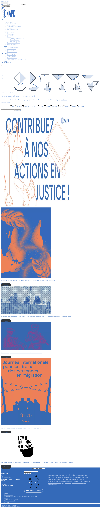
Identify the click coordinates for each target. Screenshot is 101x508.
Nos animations (11, 49)
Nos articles (10, 32)
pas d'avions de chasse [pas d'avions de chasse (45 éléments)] (54, 483)
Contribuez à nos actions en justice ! (17, 59)
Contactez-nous (7, 62)
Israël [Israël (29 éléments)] (62, 481)
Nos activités (10, 50)
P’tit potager (10, 34)
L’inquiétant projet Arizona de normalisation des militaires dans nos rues (21, 353)
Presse (9, 37)
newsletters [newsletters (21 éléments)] (70, 481)
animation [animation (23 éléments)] (50, 475)
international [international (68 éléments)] (81, 479)
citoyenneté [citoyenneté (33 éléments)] (80, 475)
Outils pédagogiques (12, 47)
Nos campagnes (11, 23)
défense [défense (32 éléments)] (70, 477)
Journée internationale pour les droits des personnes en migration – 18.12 (21, 428)
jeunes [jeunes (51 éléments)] (66, 481)
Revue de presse (15, 41)
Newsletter (10, 35)
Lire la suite (64, 100)
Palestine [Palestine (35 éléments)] (87, 481)
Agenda (5, 61)
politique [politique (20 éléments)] (62, 483)
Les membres (11, 25)
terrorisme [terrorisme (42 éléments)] (77, 483)
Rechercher (4, 108)
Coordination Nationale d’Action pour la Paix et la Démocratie (20, 496)
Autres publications (12, 44)
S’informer (6, 31)
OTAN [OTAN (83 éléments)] (79, 481)
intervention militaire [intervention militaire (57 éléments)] (54, 481)
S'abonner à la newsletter (33, 490)
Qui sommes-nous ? (8, 22)
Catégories (28, 468)
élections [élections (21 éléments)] (55, 484)
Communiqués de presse (17, 38)
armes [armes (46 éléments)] (54, 475)
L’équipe (9, 28)
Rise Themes (17, 506)
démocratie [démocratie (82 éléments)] (76, 477)
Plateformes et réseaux (13, 43)
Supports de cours (12, 52)
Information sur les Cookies (11, 499)
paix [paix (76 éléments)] (83, 481)
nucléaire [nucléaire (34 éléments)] (75, 481)
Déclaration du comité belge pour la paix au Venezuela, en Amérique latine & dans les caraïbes (28, 280)
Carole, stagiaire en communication (19, 96)
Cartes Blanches (14, 40)
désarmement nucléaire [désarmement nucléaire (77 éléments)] (62, 479)
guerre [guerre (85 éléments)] (73, 479)
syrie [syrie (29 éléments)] (73, 483)
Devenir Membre (11, 55)
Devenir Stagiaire (11, 56)
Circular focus (4, 3)
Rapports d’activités (12, 29)
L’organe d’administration (14, 26)
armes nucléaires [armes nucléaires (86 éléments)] (62, 475)
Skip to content (5, 1)
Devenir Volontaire (12, 58)
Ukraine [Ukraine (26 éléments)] (81, 483)
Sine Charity (4, 506)
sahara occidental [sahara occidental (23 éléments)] (68, 483)
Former (5, 46)
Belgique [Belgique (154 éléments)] (73, 475)
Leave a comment (5, 103)
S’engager (6, 53)
